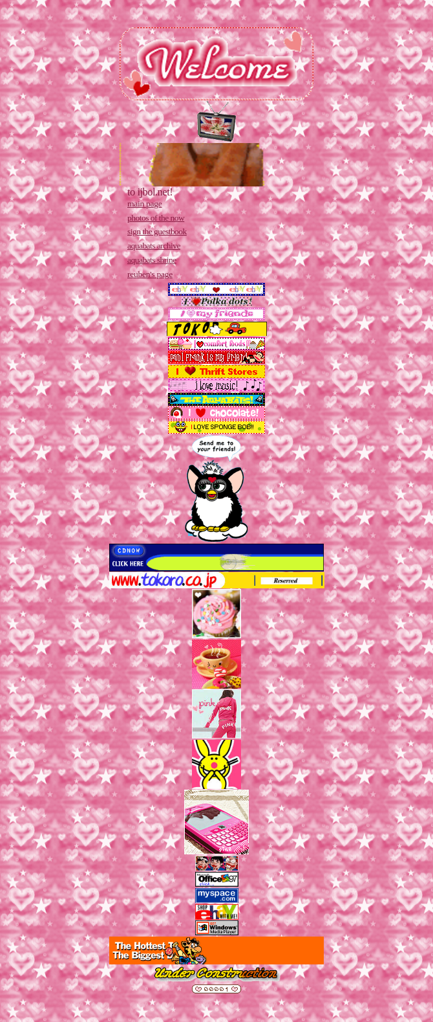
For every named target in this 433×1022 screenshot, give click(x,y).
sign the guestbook (157, 231)
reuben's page (150, 274)
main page (144, 203)
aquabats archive (153, 245)
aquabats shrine (151, 260)
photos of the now (155, 218)
